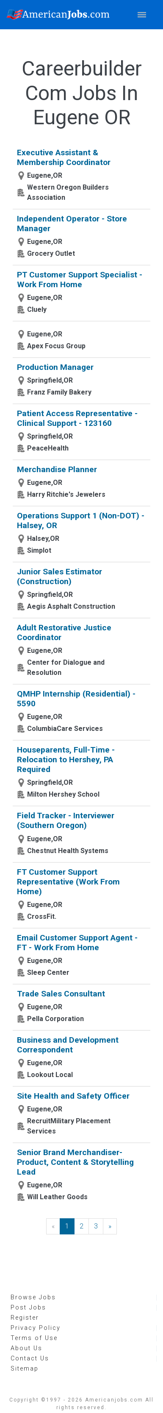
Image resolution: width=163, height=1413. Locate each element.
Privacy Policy (36, 1328)
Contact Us (30, 1358)
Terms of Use (34, 1338)
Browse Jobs (33, 1297)
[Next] (110, 1226)
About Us (26, 1348)
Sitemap (25, 1368)
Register (25, 1317)
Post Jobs (28, 1307)
